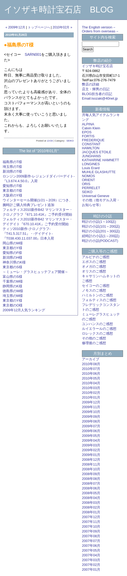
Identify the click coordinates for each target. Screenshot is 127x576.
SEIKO (70, 140)
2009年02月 (91, 450)
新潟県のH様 (12, 257)
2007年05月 (91, 550)
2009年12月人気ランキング (24, 310)
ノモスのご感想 (94, 290)
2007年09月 (91, 531)
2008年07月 (91, 483)
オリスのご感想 (94, 271)
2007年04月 (91, 555)
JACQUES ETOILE (96, 152)
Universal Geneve (95, 196)
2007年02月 (91, 565)
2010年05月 (91, 378)
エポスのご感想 (94, 262)
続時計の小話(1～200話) (101, 236)
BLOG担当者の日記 (97, 94)
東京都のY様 (12, 248)
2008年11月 (91, 464)
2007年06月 (91, 546)
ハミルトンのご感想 (97, 295)
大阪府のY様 (12, 195)
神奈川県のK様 (14, 262)
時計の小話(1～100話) (99, 222)
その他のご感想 (94, 338)
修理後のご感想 (94, 343)
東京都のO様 (13, 305)
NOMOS (88, 176)
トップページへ (39, 27)
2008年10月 (91, 469)
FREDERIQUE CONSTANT (93, 142)
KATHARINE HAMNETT (100, 160)
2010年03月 (91, 388)
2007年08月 (91, 536)
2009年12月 (91, 402)
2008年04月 (91, 498)
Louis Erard (90, 168)
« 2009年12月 (15, 27)
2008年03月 (91, 503)
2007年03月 (91, 560)
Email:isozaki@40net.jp (100, 98)
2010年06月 (91, 374)
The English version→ (99, 27)
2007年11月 (91, 522)
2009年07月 (91, 426)
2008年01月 (91, 512)
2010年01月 (91, 397)
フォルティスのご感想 (99, 300)
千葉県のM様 (13, 281)
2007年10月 (91, 526)
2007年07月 (91, 541)
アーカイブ (90, 359)
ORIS (86, 184)
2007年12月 (91, 517)
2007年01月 (91, 569)
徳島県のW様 (13, 291)
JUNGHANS (91, 156)
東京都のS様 (12, 267)
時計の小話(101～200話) (101, 226)
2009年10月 (91, 412)
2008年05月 (91, 493)
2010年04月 (91, 383)
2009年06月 (91, 431)
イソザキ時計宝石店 (97, 66)
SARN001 (33, 54)
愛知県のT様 (12, 186)
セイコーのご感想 (96, 286)
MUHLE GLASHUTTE (99, 172)
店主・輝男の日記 (96, 89)
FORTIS (88, 136)
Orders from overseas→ (100, 31)
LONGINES (91, 164)
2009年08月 (91, 421)
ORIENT (88, 180)
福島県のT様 (12, 162)
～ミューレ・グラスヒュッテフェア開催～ (35, 272)
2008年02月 (91, 507)
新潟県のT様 (12, 171)
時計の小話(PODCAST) (100, 241)
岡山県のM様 (13, 243)
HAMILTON (90, 148)
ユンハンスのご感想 (97, 324)
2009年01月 (91, 455)
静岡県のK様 (12, 286)
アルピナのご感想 (96, 257)
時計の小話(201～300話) (101, 231)
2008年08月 (91, 479)
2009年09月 (91, 417)
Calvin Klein (91, 128)
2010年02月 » (62, 27)
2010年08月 (91, 364)
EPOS (86, 132)
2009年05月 (91, 436)
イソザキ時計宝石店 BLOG (58, 9)
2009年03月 (91, 445)
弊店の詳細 (90, 84)
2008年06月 (91, 488)
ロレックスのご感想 (97, 333)
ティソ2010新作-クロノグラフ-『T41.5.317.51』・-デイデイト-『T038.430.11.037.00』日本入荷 (28, 233)
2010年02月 (91, 393)
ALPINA (88, 124)
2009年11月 (91, 407)
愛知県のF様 (12, 253)
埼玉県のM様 (13, 296)
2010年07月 (91, 369)
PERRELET (91, 188)
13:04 (50, 140)
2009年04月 (91, 440)
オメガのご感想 (94, 266)
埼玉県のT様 (12, 167)
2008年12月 (91, 460)
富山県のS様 (12, 277)
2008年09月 (91, 474)
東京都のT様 (12, 191)
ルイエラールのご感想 (99, 329)
